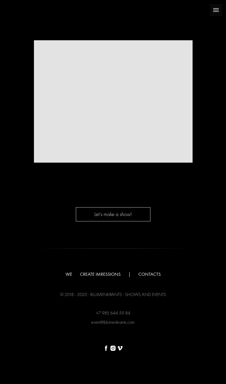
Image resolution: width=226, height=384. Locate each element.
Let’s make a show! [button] (113, 214)
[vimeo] (120, 348)
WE (69, 274)
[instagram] (113, 348)
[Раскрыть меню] (216, 10)
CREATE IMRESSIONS (100, 274)
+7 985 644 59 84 (113, 313)
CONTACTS (149, 274)
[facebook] (106, 348)
